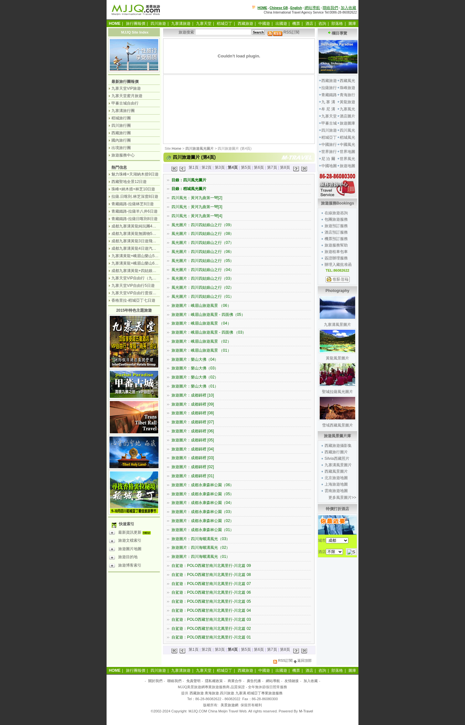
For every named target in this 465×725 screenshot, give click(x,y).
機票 (296, 23)
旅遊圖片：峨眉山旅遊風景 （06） (201, 305)
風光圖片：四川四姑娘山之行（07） (202, 242)
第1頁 (194, 167)
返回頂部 (303, 660)
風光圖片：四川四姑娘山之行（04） (202, 269)
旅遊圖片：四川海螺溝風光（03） (200, 539)
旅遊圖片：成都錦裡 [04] (192, 449)
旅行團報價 (135, 23)
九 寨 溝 (328, 102)
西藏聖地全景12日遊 (129, 181)
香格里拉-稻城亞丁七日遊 (133, 300)
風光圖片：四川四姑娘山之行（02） (202, 287)
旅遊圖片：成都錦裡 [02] (192, 467)
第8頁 (285, 167)
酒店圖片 (347, 116)
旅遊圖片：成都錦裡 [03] (192, 458)
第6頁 (259, 167)
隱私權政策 (214, 681)
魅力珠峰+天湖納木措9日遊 (135, 174)
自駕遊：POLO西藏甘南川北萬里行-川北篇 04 (211, 610)
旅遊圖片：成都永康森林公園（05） (202, 494)
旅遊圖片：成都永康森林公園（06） (202, 485)
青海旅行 (347, 95)
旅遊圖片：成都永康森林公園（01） (202, 530)
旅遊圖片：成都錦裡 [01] (192, 476)
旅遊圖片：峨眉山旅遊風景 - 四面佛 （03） (208, 332)
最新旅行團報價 (125, 81)
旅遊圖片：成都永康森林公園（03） (202, 511)
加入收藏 (348, 7)
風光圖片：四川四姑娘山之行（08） (202, 233)
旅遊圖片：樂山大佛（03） (194, 368)
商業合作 (235, 681)
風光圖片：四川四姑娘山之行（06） (202, 251)
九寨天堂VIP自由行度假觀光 (135, 293)
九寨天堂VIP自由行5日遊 (133, 285)
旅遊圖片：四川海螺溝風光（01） (200, 556)
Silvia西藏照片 (337, 458)
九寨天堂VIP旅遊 (126, 88)
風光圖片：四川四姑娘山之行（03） (202, 278)
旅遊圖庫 (347, 123)
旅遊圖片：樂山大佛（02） (194, 377)
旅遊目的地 (123, 558)
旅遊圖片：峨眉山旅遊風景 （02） (201, 341)
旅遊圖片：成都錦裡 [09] (192, 404)
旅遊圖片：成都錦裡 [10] (192, 395)
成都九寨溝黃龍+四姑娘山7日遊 (138, 270)
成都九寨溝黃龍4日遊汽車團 (135, 248)
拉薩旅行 (329, 88)
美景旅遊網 (229, 705)
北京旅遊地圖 (336, 478)
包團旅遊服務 (336, 219)
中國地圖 (329, 166)
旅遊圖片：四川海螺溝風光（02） (200, 547)
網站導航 (312, 7)
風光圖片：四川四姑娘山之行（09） (202, 225)
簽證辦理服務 (336, 258)
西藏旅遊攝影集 (338, 445)
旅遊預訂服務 (336, 226)
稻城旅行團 (121, 118)
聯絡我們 (330, 7)
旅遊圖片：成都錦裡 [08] (192, 413)
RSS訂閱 (283, 32)
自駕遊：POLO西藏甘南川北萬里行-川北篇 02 (211, 628)
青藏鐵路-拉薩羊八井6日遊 (134, 211)
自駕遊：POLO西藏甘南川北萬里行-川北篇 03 (211, 619)
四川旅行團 (121, 125)
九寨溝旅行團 (123, 110)
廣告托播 (254, 681)
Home (176, 148)
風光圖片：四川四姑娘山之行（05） (202, 260)
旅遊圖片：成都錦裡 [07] (192, 422)
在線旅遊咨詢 (336, 213)
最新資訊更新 (131, 533)
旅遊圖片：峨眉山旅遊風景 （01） (201, 350)
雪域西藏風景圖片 (337, 425)
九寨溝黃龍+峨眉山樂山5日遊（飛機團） (146, 256)
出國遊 (281, 23)
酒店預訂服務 (336, 232)
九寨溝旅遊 (181, 23)
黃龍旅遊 (347, 102)
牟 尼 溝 (328, 109)
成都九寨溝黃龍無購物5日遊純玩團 (141, 233)
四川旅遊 (158, 23)
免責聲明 (193, 681)
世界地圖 (347, 151)
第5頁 (246, 167)
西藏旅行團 (121, 133)
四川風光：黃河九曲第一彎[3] (196, 207)
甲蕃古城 (329, 123)
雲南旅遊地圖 (336, 490)
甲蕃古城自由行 (125, 103)
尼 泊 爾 (328, 158)
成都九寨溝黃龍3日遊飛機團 (135, 241)
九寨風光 (347, 109)
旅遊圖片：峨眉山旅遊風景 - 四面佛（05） (208, 314)
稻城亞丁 (224, 23)
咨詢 (322, 23)
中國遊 (264, 23)
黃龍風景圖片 (337, 358)
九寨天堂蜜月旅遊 (126, 96)
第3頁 (220, 167)
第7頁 (272, 167)
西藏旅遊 (245, 23)
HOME (262, 8)
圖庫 (352, 23)
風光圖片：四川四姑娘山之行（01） (202, 296)
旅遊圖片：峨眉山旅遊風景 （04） (201, 323)
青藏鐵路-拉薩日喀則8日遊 (134, 218)
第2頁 (207, 167)
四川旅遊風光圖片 (199, 148)
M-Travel (306, 711)
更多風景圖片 (340, 497)
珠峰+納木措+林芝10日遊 (133, 189)
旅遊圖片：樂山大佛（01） (194, 386)
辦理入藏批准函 (338, 264)
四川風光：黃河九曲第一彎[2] (196, 198)
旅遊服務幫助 (336, 245)
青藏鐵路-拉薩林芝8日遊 (132, 204)
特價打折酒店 (337, 509)
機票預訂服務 (336, 239)
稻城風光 (347, 137)
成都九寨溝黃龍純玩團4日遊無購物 (141, 226)
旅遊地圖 (347, 166)
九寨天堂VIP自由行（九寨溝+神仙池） (144, 278)
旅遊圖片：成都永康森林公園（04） (202, 502)
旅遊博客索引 (125, 566)
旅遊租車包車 (336, 251)
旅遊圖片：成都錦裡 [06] (192, 431)
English (296, 8)
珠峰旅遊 (347, 88)
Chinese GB (279, 8)
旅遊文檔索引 (125, 541)
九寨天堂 (204, 23)
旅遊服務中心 (123, 155)
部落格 (337, 23)
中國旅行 (329, 144)
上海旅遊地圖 (336, 484)
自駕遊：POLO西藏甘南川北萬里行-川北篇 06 (211, 592)
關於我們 (155, 681)
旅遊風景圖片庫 (337, 436)
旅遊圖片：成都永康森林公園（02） (202, 521)
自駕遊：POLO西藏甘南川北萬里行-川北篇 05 (211, 601)
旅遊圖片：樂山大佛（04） (194, 359)
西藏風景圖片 (336, 471)
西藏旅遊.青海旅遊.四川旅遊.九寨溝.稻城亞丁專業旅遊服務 (236, 693)
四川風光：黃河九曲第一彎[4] (196, 216)
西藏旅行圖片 (336, 452)
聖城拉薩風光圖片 (337, 391)
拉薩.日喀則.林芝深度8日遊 (134, 196)
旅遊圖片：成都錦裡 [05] (192, 440)
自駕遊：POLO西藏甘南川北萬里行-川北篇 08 (211, 574)
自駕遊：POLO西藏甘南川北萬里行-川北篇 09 (211, 565)
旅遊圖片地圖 (125, 550)
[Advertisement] (197, 108)
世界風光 (347, 158)
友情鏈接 (291, 681)
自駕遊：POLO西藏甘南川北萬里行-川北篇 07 (211, 583)
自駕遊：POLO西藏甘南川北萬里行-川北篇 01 (211, 637)
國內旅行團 (121, 140)
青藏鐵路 (329, 95)
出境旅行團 (121, 148)
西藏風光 (347, 80)
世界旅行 (329, 151)
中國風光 (347, 144)
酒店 (309, 23)
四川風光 (347, 130)
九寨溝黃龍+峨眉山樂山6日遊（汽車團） (146, 263)
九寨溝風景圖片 (337, 324)
